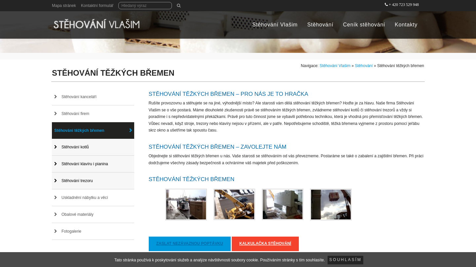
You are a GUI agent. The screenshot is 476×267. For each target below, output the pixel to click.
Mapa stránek (64, 5)
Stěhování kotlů (75, 147)
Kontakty (406, 24)
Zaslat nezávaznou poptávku (189, 243)
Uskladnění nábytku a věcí (84, 197)
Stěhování (320, 24)
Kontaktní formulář (97, 5)
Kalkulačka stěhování (265, 243)
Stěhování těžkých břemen (79, 130)
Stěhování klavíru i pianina (84, 164)
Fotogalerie (71, 231)
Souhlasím (345, 259)
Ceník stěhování (364, 24)
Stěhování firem (75, 113)
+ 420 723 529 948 (404, 5)
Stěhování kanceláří (79, 97)
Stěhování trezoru (77, 180)
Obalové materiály (77, 214)
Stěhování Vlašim (275, 24)
